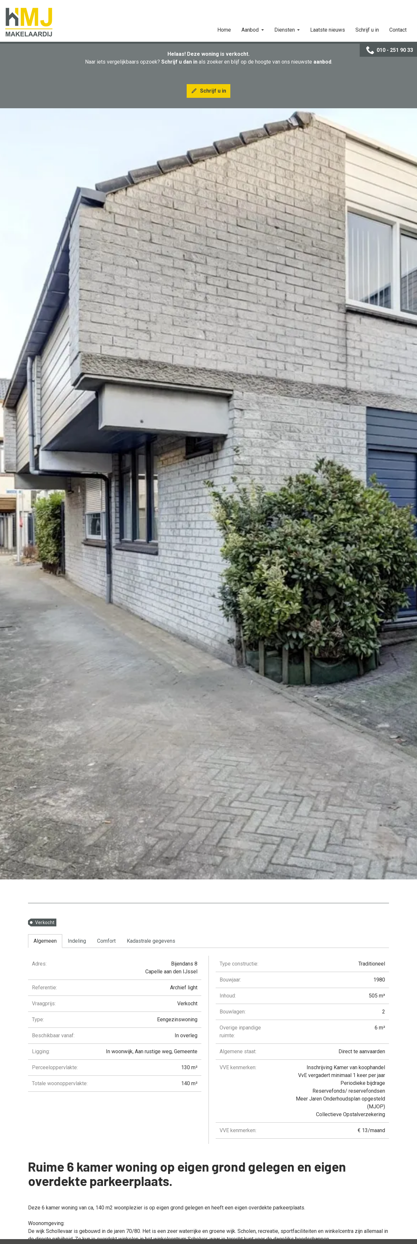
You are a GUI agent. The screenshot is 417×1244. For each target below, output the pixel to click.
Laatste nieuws (327, 30)
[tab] (45, 941)
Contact (398, 30)
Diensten (285, 30)
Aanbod (250, 30)
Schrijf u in (367, 30)
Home (224, 30)
